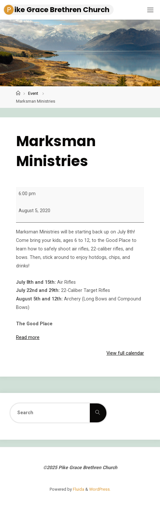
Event (33, 93)
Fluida (78, 489)
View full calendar (125, 353)
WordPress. (100, 489)
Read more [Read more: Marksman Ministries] (28, 337)
